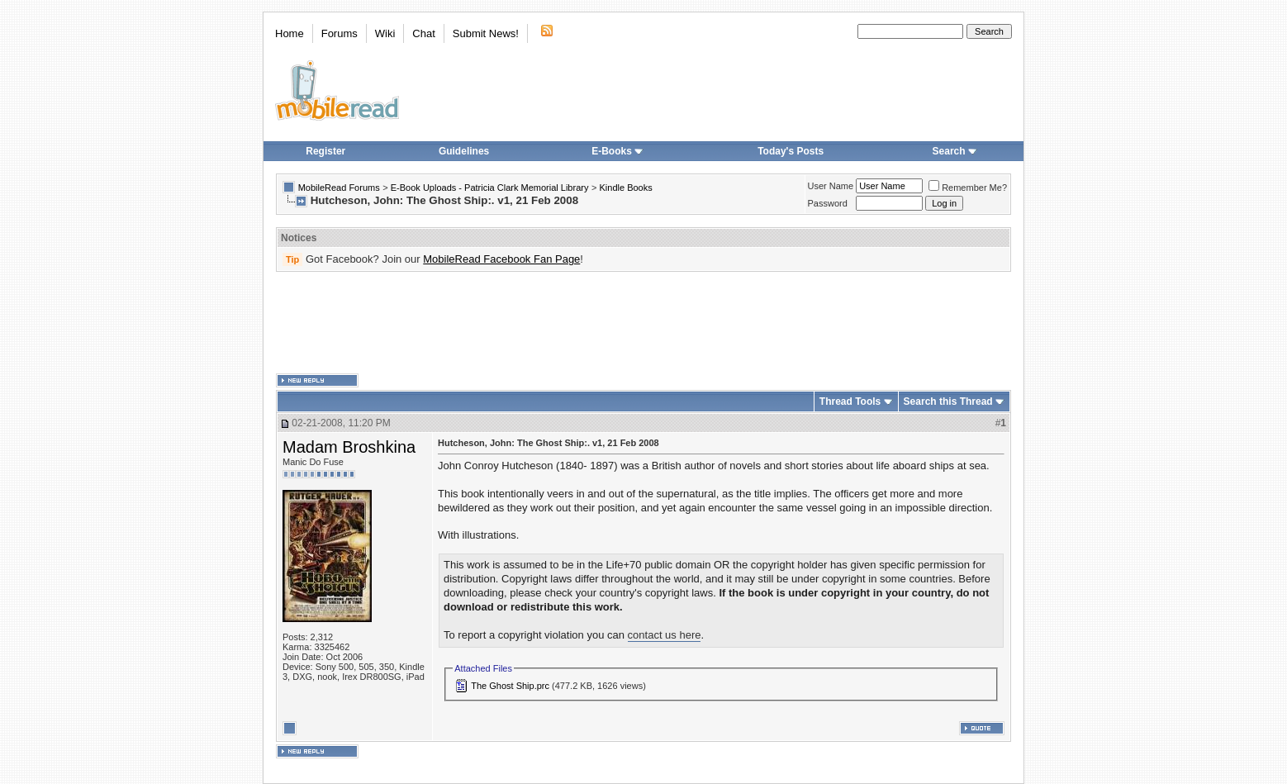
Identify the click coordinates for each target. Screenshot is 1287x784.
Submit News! (486, 33)
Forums (339, 33)
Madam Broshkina (349, 447)
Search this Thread (948, 401)
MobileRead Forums (339, 187)
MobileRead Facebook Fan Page (501, 259)
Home (289, 33)
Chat (423, 33)
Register (325, 151)
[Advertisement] (643, 323)
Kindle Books (626, 187)
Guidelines (464, 151)
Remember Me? (967, 187)
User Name (831, 186)
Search (955, 151)
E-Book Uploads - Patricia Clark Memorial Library (490, 187)
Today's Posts (790, 151)
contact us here (664, 635)
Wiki (385, 33)
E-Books (617, 151)
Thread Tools (850, 401)
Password (828, 203)
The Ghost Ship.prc (510, 686)
